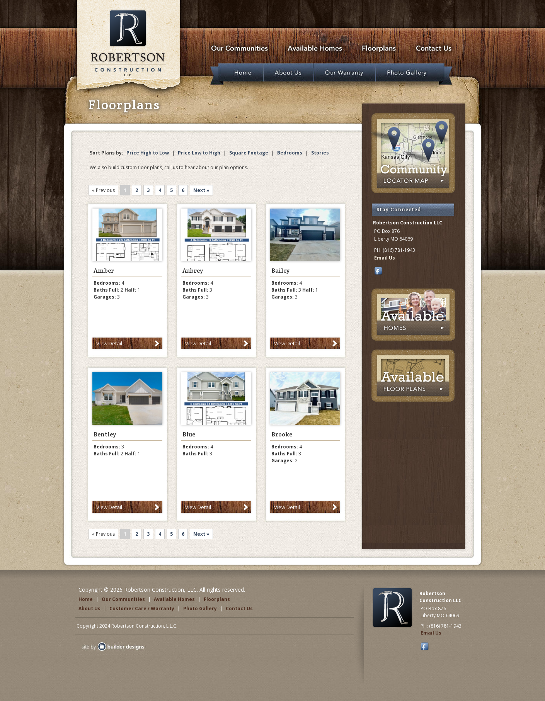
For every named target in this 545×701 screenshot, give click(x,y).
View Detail (109, 343)
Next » (201, 190)
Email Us (384, 258)
